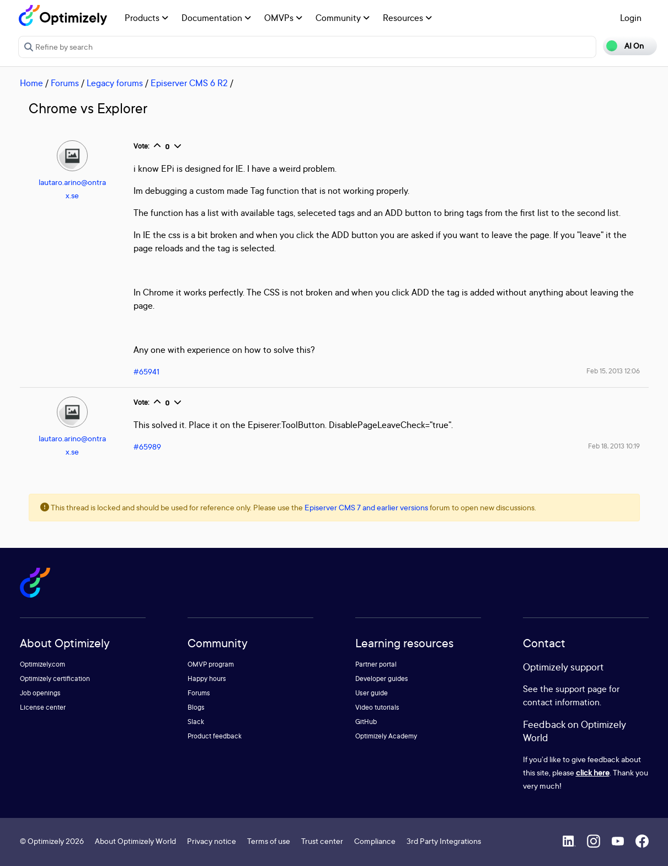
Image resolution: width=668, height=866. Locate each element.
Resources (407, 18)
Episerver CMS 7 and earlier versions (366, 507)
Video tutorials (377, 707)
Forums (65, 83)
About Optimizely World (135, 841)
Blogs (196, 707)
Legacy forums (115, 83)
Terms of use (268, 841)
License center (43, 707)
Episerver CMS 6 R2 (189, 83)
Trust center (322, 841)
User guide (371, 693)
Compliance (375, 841)
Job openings (40, 693)
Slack (196, 721)
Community (343, 18)
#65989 (147, 446)
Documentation (216, 18)
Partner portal (376, 664)
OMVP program (211, 664)
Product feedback (215, 736)
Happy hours (207, 678)
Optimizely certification (55, 678)
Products (146, 18)
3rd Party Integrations (444, 841)
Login (631, 18)
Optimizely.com (42, 664)
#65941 (146, 371)
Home (31, 83)
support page (581, 689)
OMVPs (283, 18)
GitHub (366, 721)
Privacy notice (211, 841)
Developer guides (381, 678)
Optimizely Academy (386, 736)
